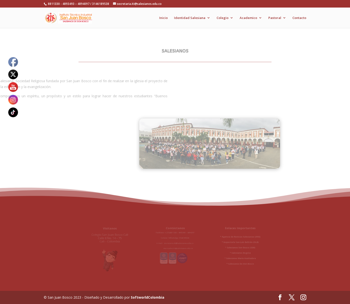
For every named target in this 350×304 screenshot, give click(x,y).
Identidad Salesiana (189, 18)
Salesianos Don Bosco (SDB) (233, 247)
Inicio (163, 18)
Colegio (222, 18)
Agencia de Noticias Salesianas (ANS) (234, 238)
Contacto (299, 18)
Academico (248, 18)
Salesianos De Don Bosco (233, 262)
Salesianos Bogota (233, 252)
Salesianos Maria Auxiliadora (233, 257)
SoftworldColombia (147, 297)
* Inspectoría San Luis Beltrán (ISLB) (233, 243)
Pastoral (274, 18)
